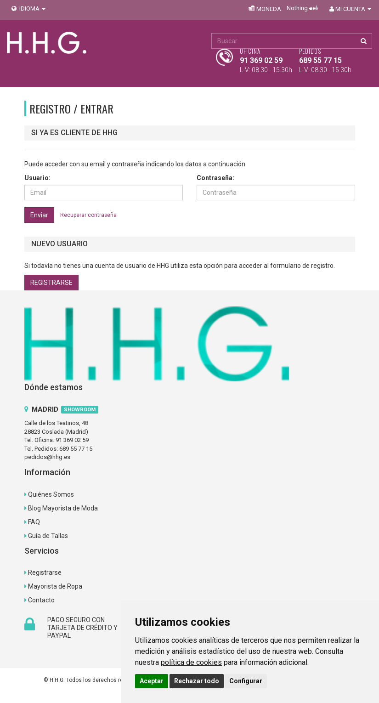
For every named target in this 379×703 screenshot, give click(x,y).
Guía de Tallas (48, 535)
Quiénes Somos (51, 494)
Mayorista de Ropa (55, 586)
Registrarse (45, 572)
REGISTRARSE (51, 282)
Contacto (41, 600)
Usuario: (37, 177)
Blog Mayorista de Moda (63, 508)
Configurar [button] (245, 681)
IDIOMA (27, 8)
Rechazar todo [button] (196, 681)
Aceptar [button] (152, 681)
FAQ (34, 522)
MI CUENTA (349, 9)
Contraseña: (215, 177)
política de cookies (191, 662)
